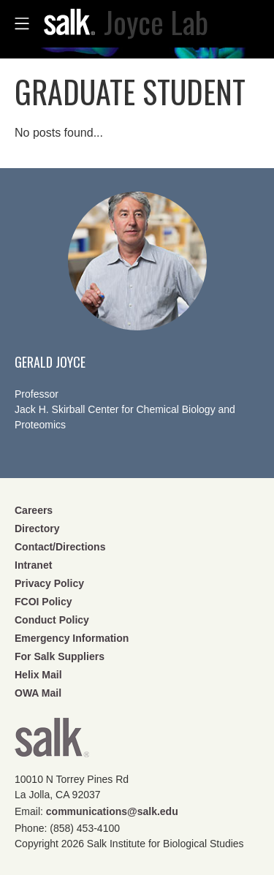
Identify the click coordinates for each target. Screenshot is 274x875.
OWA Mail (38, 693)
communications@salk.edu (112, 811)
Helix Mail (38, 675)
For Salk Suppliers (59, 656)
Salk (52, 742)
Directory (37, 528)
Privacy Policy (49, 583)
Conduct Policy (52, 620)
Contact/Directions (60, 547)
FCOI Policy (43, 601)
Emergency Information (72, 638)
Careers (34, 510)
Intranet (33, 565)
